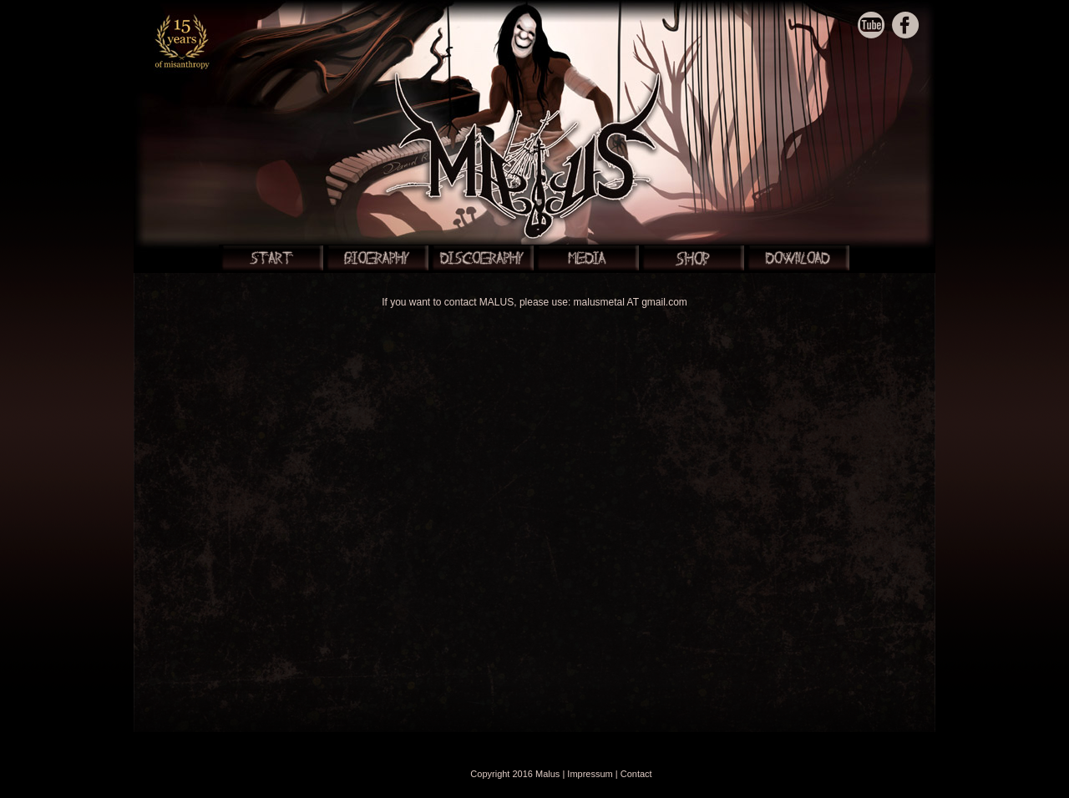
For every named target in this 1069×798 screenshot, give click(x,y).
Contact (636, 774)
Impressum (589, 774)
